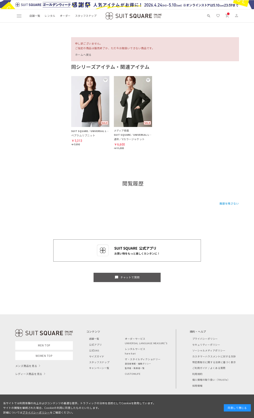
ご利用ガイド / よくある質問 (209, 368)
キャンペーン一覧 (99, 368)
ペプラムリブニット (83, 135)
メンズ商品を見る (26, 366)
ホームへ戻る (83, 54)
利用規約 (197, 374)
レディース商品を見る (28, 374)
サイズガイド (97, 356)
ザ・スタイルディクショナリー (143, 359)
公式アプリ (95, 344)
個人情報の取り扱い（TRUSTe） (211, 379)
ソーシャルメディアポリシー (208, 350)
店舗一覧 (34, 16)
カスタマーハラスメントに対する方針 (214, 356)
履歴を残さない (229, 203)
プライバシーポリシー (205, 338)
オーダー (65, 16)
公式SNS (94, 350)
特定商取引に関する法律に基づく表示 (214, 362)
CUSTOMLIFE (133, 373)
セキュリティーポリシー (206, 344)
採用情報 (197, 385)
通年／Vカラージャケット (129, 139)
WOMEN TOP (44, 356)
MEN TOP (44, 345)
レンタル (50, 16)
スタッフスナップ (86, 16)
